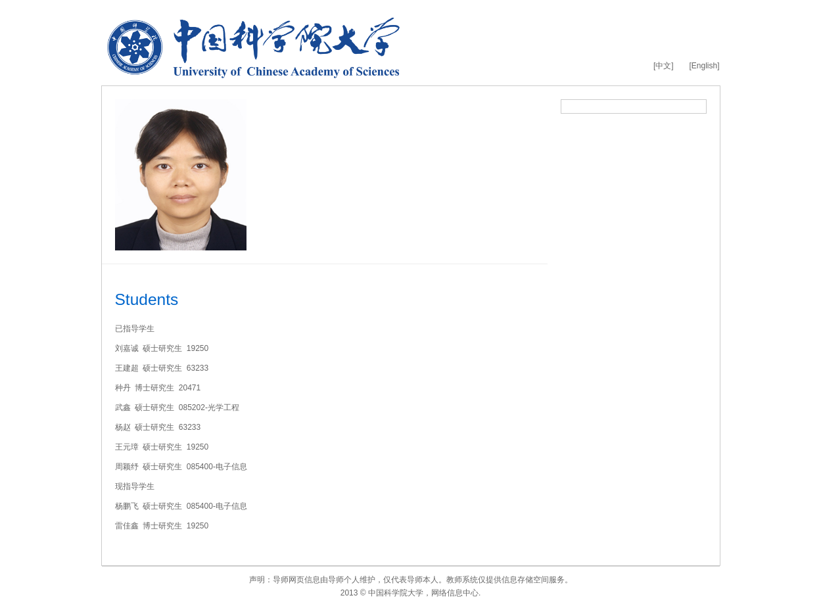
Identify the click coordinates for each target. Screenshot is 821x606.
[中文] (663, 65)
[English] (704, 65)
